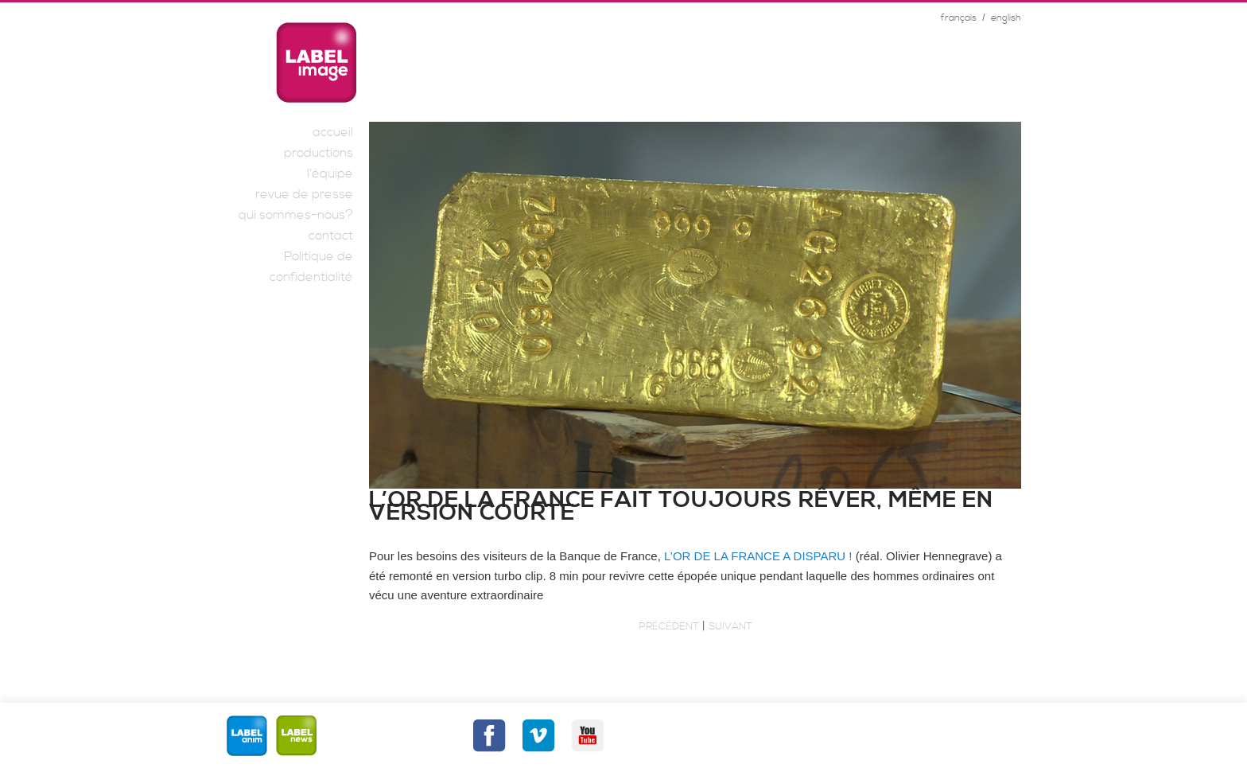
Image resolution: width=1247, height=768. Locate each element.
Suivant (730, 626)
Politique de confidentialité (311, 266)
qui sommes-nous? (296, 215)
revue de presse (304, 194)
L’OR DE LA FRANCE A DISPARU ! (760, 556)
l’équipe (330, 173)
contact (331, 236)
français (959, 18)
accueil (333, 132)
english (1006, 18)
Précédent (669, 626)
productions (318, 153)
